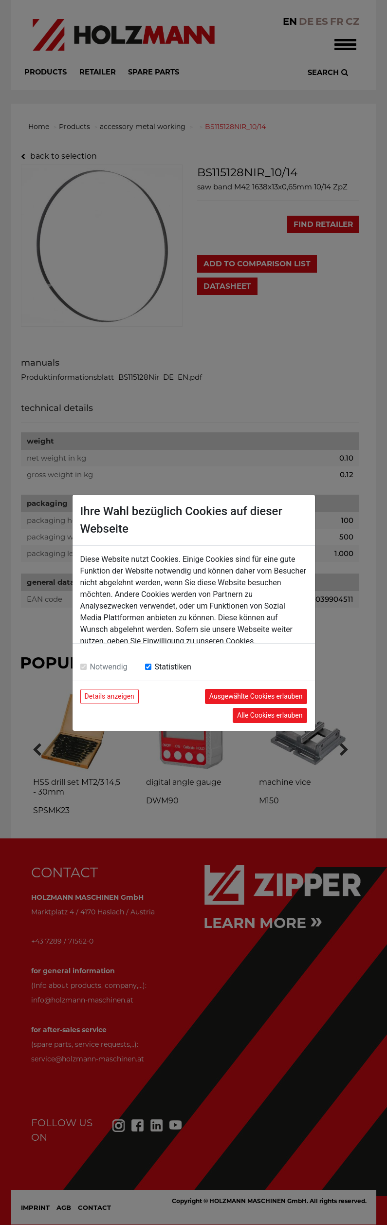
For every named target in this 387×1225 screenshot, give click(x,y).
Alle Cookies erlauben (269, 715)
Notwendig (109, 666)
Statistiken (173, 666)
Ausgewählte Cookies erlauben (256, 696)
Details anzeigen (109, 696)
